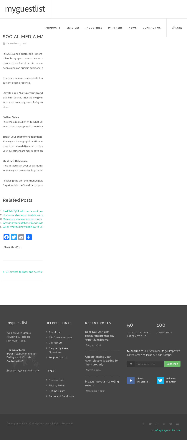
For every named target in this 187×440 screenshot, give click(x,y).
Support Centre (58, 357)
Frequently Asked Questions (59, 350)
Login (174, 27)
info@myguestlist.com (27, 370)
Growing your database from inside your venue (30, 222)
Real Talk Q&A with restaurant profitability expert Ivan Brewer (39, 211)
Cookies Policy (57, 380)
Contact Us (55, 342)
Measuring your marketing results (22, 218)
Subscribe (172, 355)
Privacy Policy (56, 385)
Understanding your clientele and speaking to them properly (37, 215)
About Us (54, 332)
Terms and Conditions (61, 396)
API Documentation (60, 337)
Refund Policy (57, 390)
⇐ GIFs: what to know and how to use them (28, 271)
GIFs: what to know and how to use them (27, 226)
